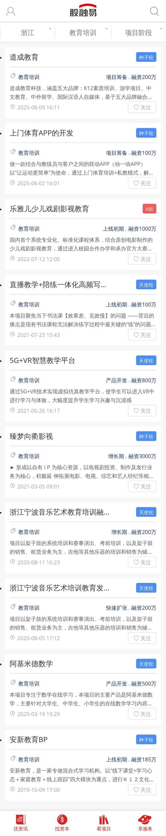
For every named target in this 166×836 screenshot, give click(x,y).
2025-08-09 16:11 (38, 107)
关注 (145, 107)
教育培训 (87, 32)
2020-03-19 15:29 (38, 713)
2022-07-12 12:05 (38, 258)
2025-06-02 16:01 (38, 183)
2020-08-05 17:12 (38, 638)
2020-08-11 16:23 (38, 562)
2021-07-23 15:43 (38, 334)
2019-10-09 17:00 (38, 789)
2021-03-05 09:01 (38, 486)
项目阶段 (143, 32)
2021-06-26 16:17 (38, 410)
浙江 (35, 32)
